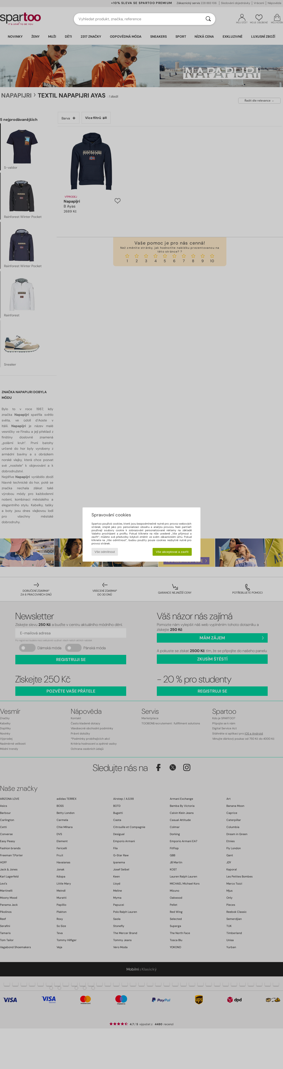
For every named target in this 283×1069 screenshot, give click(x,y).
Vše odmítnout (105, 552)
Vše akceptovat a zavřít (172, 552)
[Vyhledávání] (208, 19)
